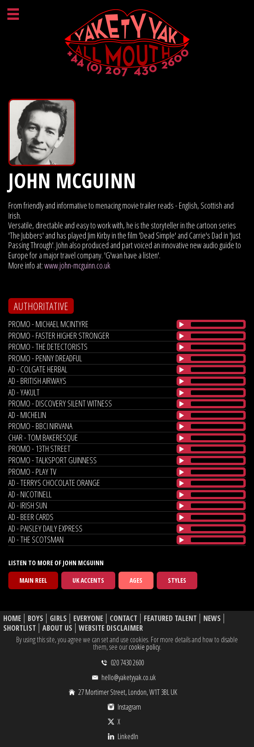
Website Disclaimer (111, 628)
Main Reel (33, 580)
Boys (35, 618)
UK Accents (88, 580)
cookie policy (144, 647)
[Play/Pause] (181, 324)
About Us (57, 628)
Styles (177, 580)
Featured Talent (170, 618)
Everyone (88, 618)
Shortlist (19, 628)
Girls (58, 618)
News (212, 618)
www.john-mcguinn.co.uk (77, 265)
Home (12, 618)
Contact (123, 618)
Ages (136, 580)
